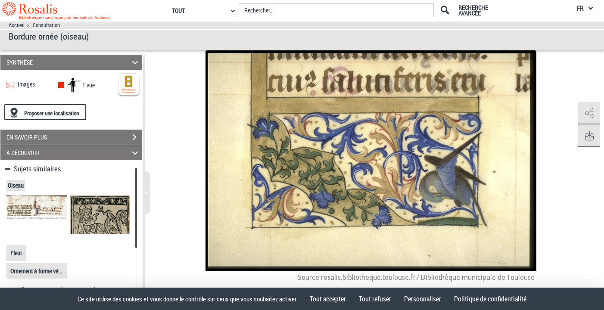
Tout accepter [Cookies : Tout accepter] (328, 299)
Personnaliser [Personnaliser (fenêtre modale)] (422, 299)
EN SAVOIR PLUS (74, 137)
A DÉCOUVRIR (73, 152)
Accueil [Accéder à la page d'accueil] (17, 25)
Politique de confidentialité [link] (490, 299)
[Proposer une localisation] (45, 112)
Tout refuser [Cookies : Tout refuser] (375, 299)
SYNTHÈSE (73, 62)
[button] (589, 113)
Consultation (46, 25)
